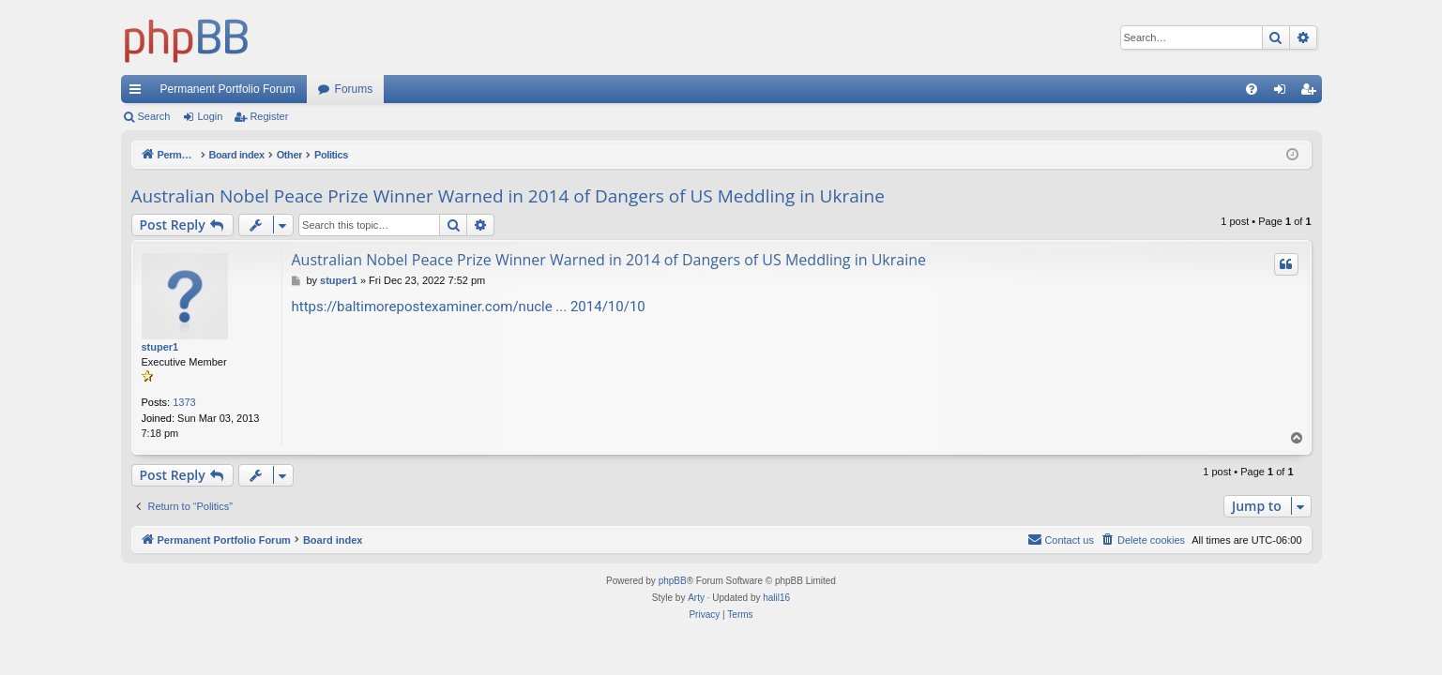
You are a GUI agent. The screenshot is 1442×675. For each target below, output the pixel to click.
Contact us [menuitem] (1060, 539)
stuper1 (160, 346)
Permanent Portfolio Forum (228, 89)
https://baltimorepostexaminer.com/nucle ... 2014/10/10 (468, 306)
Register (269, 116)
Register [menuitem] (1311, 92)
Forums (354, 89)
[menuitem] (1251, 89)
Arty (696, 597)
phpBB (673, 581)
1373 (184, 402)
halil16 (776, 597)
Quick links (139, 92)
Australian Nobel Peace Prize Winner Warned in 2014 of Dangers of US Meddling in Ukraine (508, 196)
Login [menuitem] (1283, 92)
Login (209, 116)
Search (154, 116)
